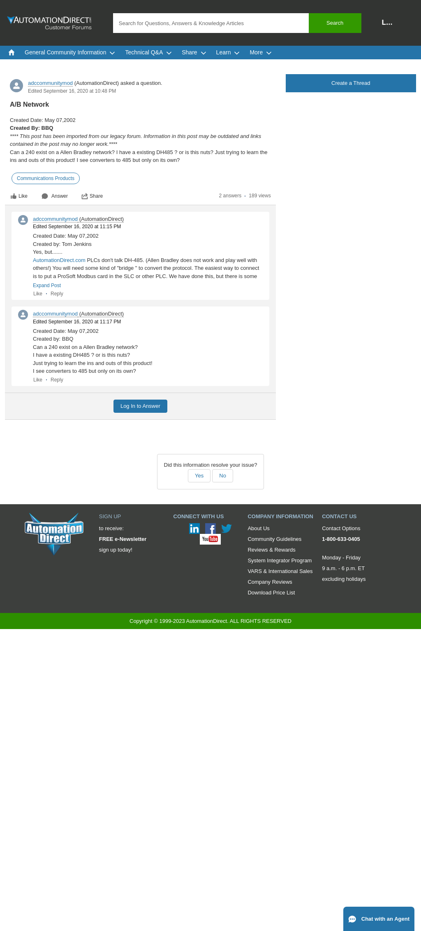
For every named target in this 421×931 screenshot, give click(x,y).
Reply (57, 294)
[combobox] (237, 23)
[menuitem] (11, 52)
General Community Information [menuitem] (70, 52)
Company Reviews (270, 582)
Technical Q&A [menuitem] (148, 52)
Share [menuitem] (194, 52)
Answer (55, 196)
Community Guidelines (274, 539)
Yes (199, 476)
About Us (258, 528)
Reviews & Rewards (271, 550)
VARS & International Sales (280, 571)
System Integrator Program (280, 560)
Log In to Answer (140, 406)
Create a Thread (350, 83)
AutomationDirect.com (59, 260)
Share (92, 196)
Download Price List (271, 592)
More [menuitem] (261, 52)
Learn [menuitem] (228, 52)
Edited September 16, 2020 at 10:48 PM (72, 91)
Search (334, 23)
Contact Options (341, 528)
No (222, 476)
